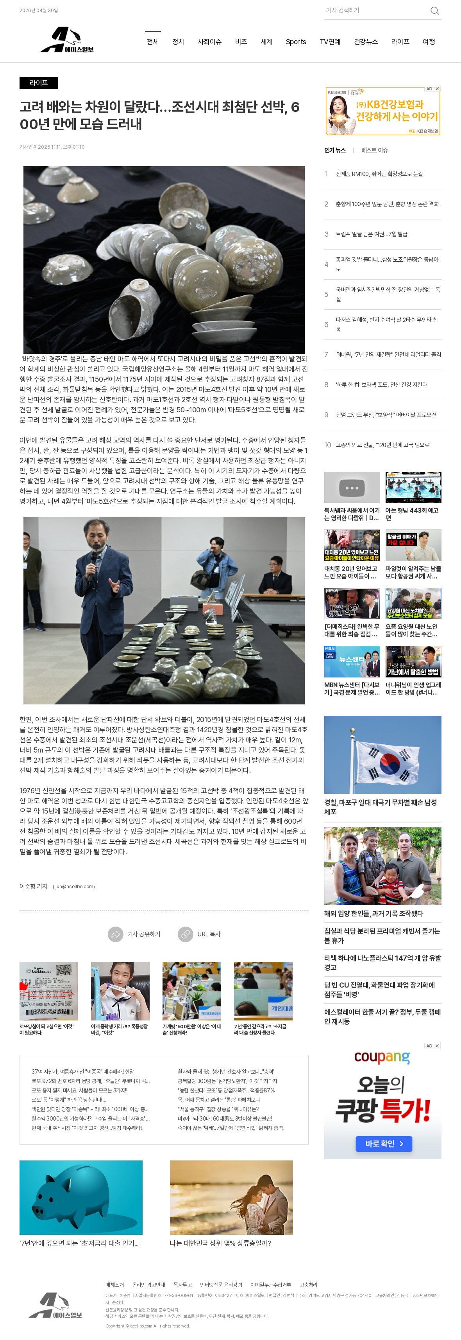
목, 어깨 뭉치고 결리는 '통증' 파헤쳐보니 (219, 1100)
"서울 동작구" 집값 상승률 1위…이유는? (218, 1109)
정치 (178, 42)
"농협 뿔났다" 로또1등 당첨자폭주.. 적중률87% (226, 1090)
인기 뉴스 (335, 150)
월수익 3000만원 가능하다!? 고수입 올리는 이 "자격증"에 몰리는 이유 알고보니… (91, 1118)
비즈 (241, 42)
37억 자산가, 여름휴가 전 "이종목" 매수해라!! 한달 (83, 1072)
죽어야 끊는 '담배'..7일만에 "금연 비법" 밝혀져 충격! (231, 1128)
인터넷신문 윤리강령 (221, 1285)
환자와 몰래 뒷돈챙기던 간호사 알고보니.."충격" (226, 1072)
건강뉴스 (366, 42)
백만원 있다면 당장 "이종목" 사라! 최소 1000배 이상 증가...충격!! (91, 1109)
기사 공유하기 (134, 934)
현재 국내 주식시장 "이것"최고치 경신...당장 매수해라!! (87, 1128)
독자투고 (182, 1285)
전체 (153, 42)
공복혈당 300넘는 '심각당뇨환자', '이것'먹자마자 (227, 1081)
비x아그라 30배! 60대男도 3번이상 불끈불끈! (225, 1118)
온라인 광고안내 (148, 1285)
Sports (296, 42)
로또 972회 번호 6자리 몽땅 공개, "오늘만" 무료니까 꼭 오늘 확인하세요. (91, 1081)
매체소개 (114, 1285)
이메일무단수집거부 (270, 1285)
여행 (429, 42)
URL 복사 (199, 934)
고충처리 (309, 1285)
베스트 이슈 (374, 150)
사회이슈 (210, 42)
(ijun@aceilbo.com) (74, 886)
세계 (267, 42)
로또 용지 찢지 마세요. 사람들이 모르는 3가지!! (79, 1090)
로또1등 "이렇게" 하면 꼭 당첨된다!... (69, 1100)
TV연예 (330, 42)
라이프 (400, 42)
